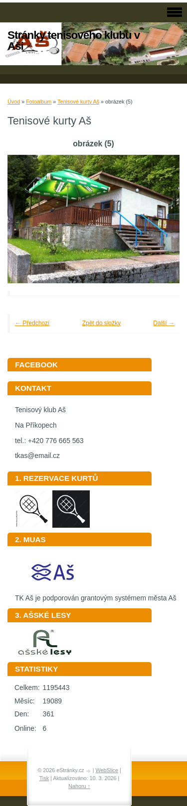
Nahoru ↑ (79, 786)
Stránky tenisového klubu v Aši (73, 40)
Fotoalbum (38, 102)
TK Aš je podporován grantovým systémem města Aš (96, 594)
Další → (164, 323)
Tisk (44, 778)
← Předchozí (32, 323)
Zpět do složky (101, 323)
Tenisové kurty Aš (78, 102)
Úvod (13, 102)
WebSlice (107, 770)
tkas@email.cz (37, 456)
